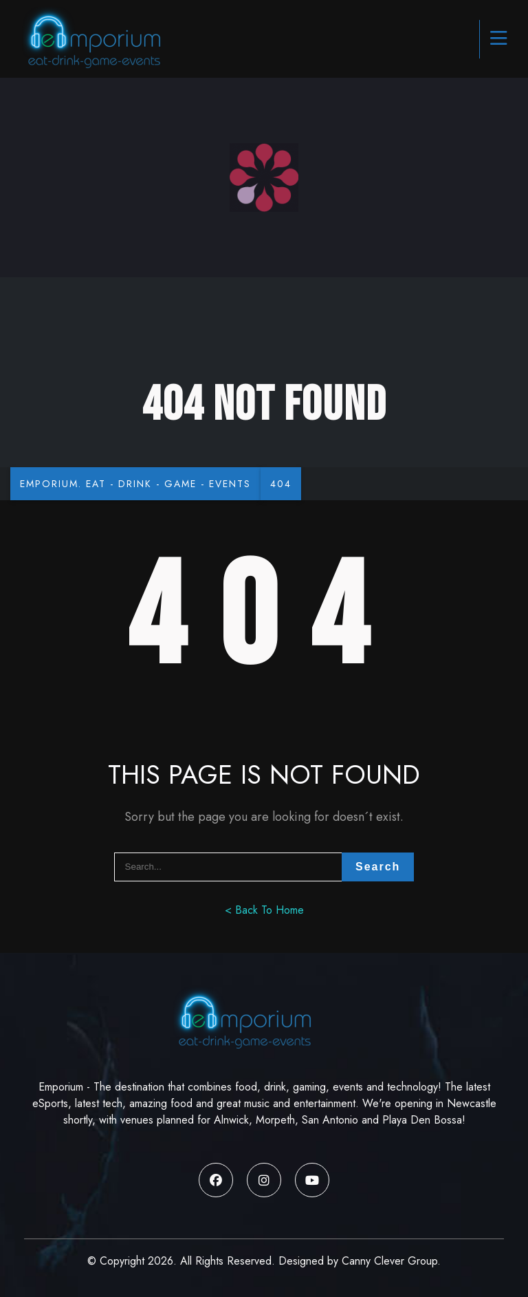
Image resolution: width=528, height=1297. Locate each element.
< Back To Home (264, 910)
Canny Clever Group (389, 1261)
